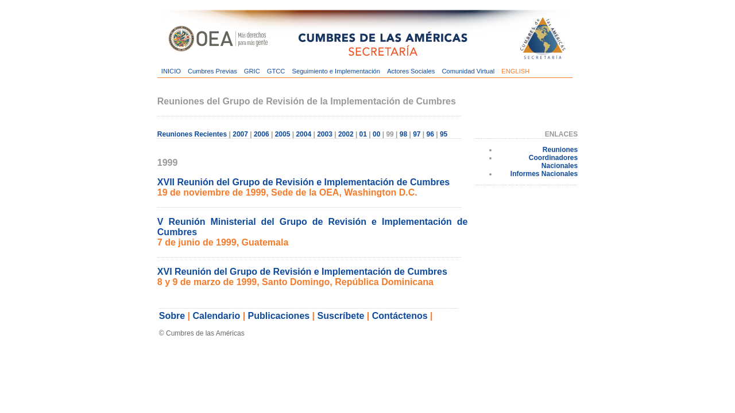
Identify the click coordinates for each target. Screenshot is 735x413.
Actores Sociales (411, 71)
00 (376, 134)
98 (403, 134)
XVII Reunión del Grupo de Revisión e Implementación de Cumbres (303, 182)
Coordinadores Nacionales (553, 162)
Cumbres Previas (212, 71)
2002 (346, 134)
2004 (303, 134)
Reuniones (560, 150)
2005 (283, 134)
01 (363, 134)
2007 (240, 134)
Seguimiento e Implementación (336, 71)
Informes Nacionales (544, 174)
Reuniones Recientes (192, 134)
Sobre (172, 316)
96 (430, 134)
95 (443, 134)
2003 (324, 134)
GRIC (252, 71)
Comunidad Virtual (468, 71)
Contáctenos (400, 316)
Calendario (217, 316)
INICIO (171, 71)
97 (416, 134)
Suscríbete (341, 316)
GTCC (276, 71)
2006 (261, 134)
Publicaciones (279, 316)
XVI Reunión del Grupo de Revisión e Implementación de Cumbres (302, 271)
